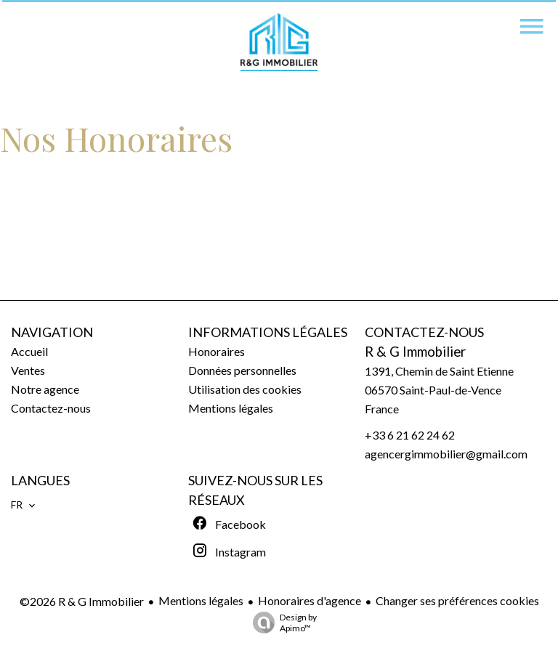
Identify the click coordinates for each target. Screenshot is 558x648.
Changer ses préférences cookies (457, 600)
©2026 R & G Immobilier (82, 601)
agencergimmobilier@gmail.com (446, 454)
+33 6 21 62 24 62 (410, 435)
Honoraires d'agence (309, 600)
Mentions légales (200, 600)
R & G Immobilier (415, 352)
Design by (281, 622)
